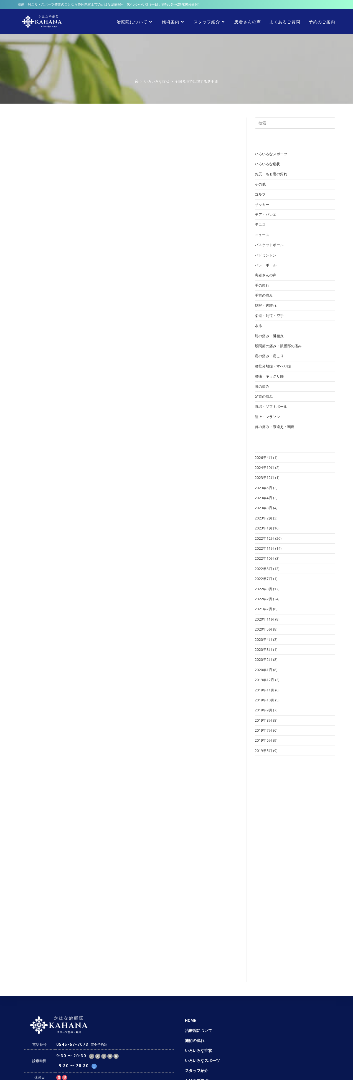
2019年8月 (263, 720)
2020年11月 (265, 619)
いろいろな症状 (267, 163)
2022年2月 (263, 598)
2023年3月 (263, 507)
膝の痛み (262, 386)
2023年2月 (263, 518)
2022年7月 (263, 578)
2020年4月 (263, 639)
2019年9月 (263, 710)
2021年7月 (263, 608)
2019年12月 (265, 679)
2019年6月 (263, 740)
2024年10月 (265, 467)
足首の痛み (264, 396)
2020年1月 (263, 669)
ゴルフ (260, 194)
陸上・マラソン (267, 416)
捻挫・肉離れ (265, 305)
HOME (190, 942)
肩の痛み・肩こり (269, 355)
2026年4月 (263, 457)
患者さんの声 (265, 275)
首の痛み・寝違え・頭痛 (274, 426)
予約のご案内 (196, 1032)
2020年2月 (263, 659)
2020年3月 (263, 649)
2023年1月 (263, 528)
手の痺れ (262, 285)
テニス (260, 224)
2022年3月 (263, 588)
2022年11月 (265, 548)
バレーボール (265, 265)
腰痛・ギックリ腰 (269, 376)
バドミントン (265, 255)
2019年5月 (263, 750)
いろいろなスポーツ (271, 153)
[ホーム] (137, 81)
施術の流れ (194, 962)
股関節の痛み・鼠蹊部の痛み (278, 345)
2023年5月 (263, 487)
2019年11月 (265, 690)
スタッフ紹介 (196, 992)
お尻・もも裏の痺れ (271, 173)
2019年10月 (265, 700)
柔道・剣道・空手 (269, 315)
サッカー (262, 204)
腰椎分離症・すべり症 (273, 366)
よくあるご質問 (198, 1022)
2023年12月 (265, 477)
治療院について (198, 952)
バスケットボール (269, 244)
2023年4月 (263, 497)
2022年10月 (265, 558)
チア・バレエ (265, 214)
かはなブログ (196, 1002)
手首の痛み (264, 295)
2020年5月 (263, 629)
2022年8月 (263, 568)
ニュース (262, 234)
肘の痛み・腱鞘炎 (269, 335)
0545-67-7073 (137, 4)
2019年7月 (263, 730)
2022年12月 (265, 538)
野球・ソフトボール (271, 406)
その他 (260, 184)
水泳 (258, 325)
